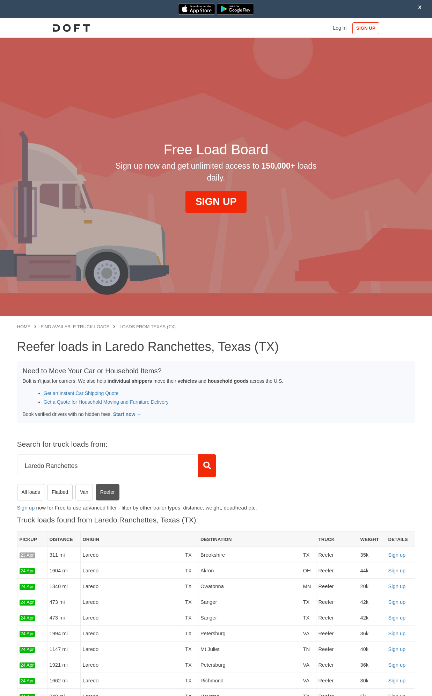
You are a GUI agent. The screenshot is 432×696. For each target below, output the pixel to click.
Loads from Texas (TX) (147, 326)
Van (84, 492)
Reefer (107, 492)
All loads (31, 492)
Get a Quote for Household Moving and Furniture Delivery (106, 402)
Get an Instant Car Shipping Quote (81, 393)
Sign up (26, 508)
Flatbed (60, 492)
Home (24, 326)
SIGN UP (392, 28)
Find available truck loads (75, 326)
